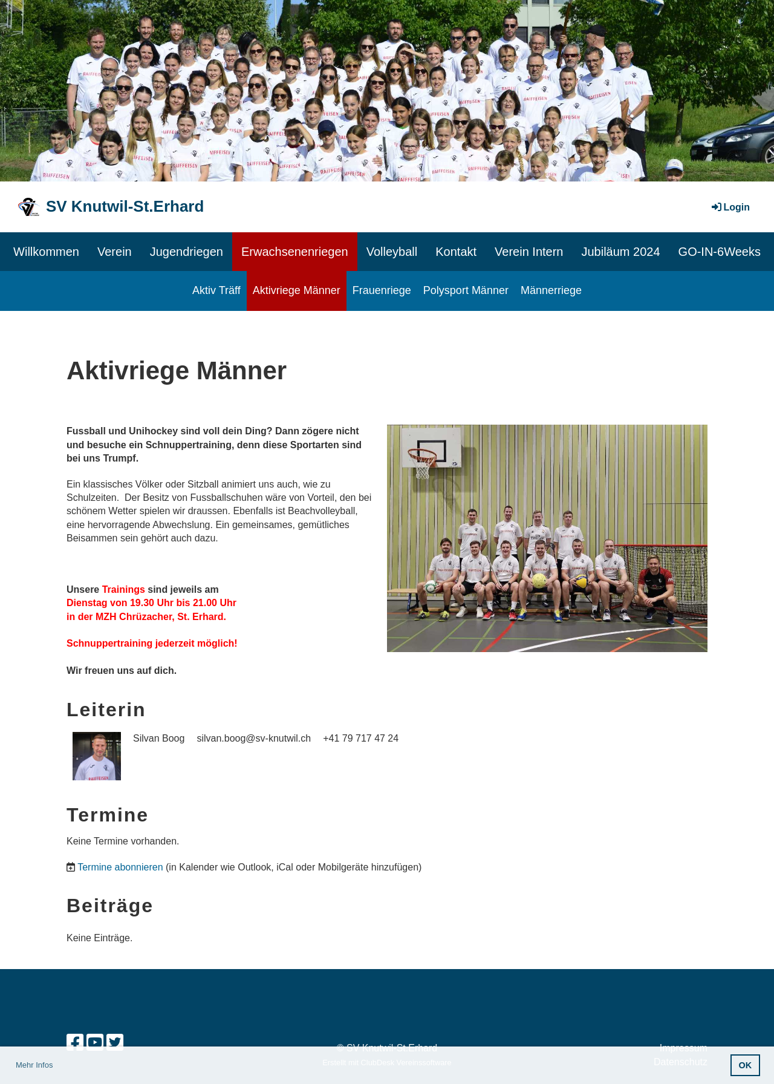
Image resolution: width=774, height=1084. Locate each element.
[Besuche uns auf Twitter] (114, 1043)
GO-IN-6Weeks (719, 251)
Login (730, 207)
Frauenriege (382, 290)
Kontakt (455, 251)
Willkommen (46, 251)
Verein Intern (529, 251)
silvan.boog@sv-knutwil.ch (254, 738)
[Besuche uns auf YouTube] (94, 1043)
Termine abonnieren (120, 867)
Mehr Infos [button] (34, 1064)
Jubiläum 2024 (620, 251)
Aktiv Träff (216, 290)
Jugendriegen (186, 251)
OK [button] (745, 1065)
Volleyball (392, 251)
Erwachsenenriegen (294, 251)
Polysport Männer (466, 290)
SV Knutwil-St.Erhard (125, 206)
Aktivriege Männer (296, 290)
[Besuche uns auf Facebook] (75, 1043)
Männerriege (551, 290)
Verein (114, 251)
